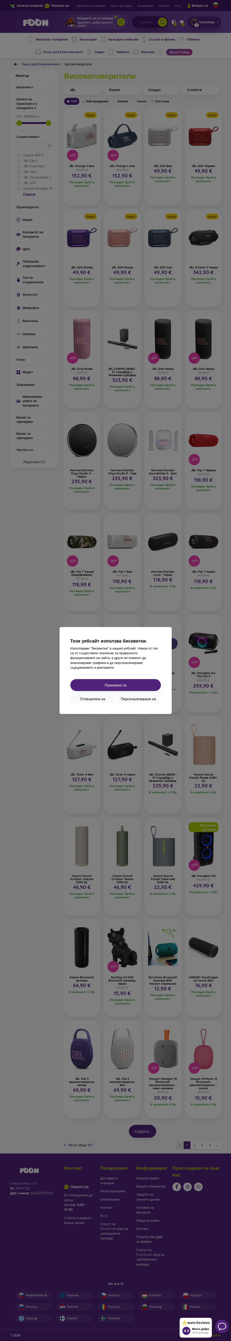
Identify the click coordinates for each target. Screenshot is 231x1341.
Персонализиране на (138, 699)
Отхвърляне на (92, 699)
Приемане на (116, 685)
